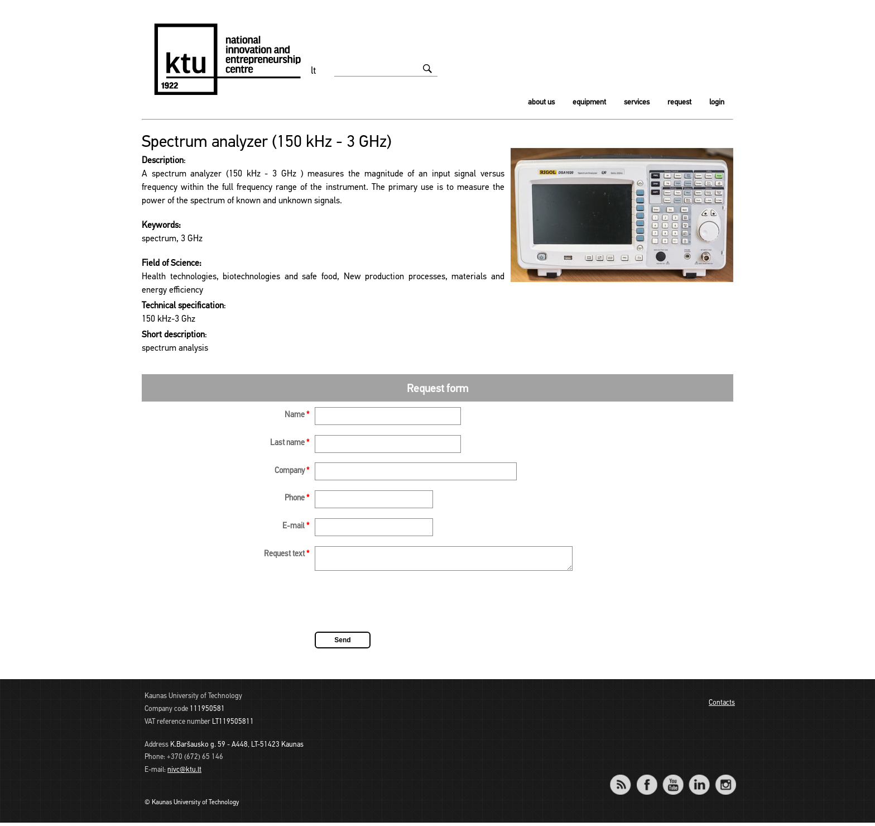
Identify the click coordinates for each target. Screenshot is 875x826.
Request (679, 102)
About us (541, 102)
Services (637, 102)
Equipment (589, 102)
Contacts (722, 706)
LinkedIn (699, 780)
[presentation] (399, 606)
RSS (625, 780)
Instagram (725, 780)
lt (313, 71)
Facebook (646, 780)
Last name (289, 443)
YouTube (673, 780)
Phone (297, 498)
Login (716, 102)
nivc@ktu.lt (184, 773)
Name (297, 415)
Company (292, 471)
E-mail (295, 526)
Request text (286, 554)
